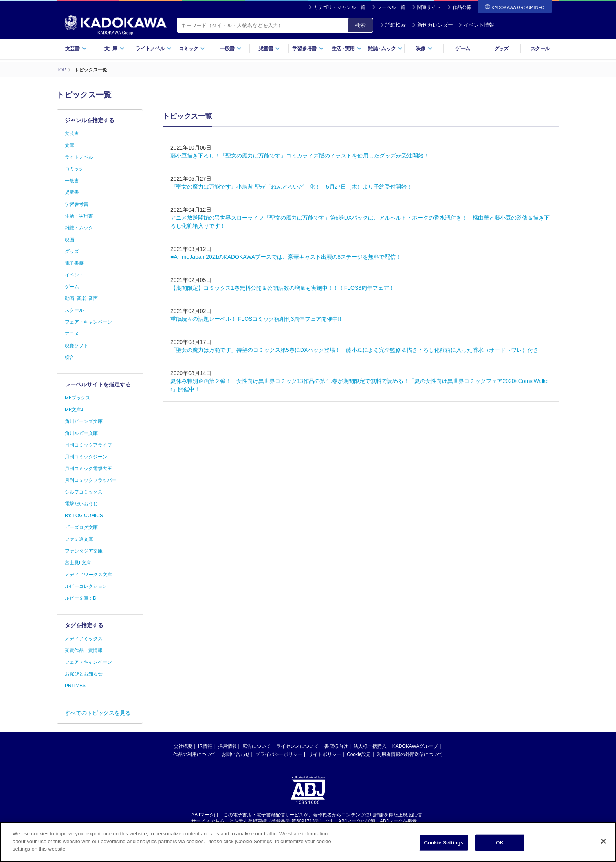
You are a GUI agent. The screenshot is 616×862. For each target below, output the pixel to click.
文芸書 (76, 48)
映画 (69, 239)
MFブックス (77, 398)
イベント (74, 275)
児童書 (269, 48)
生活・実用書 (79, 216)
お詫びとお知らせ (84, 674)
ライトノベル (154, 48)
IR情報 (205, 746)
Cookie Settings (444, 844)
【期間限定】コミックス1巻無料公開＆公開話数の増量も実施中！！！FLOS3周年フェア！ (282, 288)
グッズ (501, 48)
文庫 (69, 145)
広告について (256, 746)
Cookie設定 (359, 754)
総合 (69, 357)
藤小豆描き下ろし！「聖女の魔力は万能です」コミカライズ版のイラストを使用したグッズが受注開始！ (299, 155)
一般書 (231, 48)
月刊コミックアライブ (88, 445)
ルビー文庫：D (81, 598)
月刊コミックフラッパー (91, 480)
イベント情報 (476, 25)
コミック (192, 48)
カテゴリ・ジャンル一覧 (339, 7)
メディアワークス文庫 (88, 574)
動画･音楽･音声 (81, 298)
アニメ (72, 334)
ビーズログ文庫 (81, 527)
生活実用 (347, 48)
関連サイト (429, 7)
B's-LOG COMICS (84, 515)
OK (500, 844)
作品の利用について (194, 754)
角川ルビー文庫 (81, 433)
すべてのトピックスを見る (98, 713)
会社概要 (183, 746)
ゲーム (462, 48)
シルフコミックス (84, 492)
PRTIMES (75, 685)
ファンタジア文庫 (84, 551)
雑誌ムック (385, 48)
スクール (540, 48)
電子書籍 (74, 263)
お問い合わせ (236, 754)
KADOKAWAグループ (415, 746)
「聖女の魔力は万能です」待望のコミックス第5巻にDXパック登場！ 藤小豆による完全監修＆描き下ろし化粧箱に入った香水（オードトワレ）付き (354, 350)
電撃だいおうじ (81, 504)
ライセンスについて (297, 746)
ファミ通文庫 (79, 539)
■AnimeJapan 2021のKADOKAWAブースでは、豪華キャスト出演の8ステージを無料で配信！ (285, 257)
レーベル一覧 (391, 7)
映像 (424, 48)
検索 (360, 25)
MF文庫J (74, 409)
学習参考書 (308, 48)
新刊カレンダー (432, 25)
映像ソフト (76, 345)
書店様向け (336, 746)
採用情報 (227, 746)
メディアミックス (84, 638)
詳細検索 (393, 25)
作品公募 (462, 7)
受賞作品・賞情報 (84, 650)
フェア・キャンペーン (88, 322)
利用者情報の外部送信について (410, 754)
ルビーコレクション (86, 586)
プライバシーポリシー (278, 754)
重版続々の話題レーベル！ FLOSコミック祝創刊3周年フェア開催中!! (255, 319)
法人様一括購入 (370, 746)
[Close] (603, 842)
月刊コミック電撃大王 (88, 468)
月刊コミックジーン (86, 456)
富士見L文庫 (78, 563)
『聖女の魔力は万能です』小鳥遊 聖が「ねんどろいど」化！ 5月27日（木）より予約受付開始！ (291, 186)
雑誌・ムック (79, 228)
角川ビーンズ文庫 (84, 421)
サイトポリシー (324, 754)
